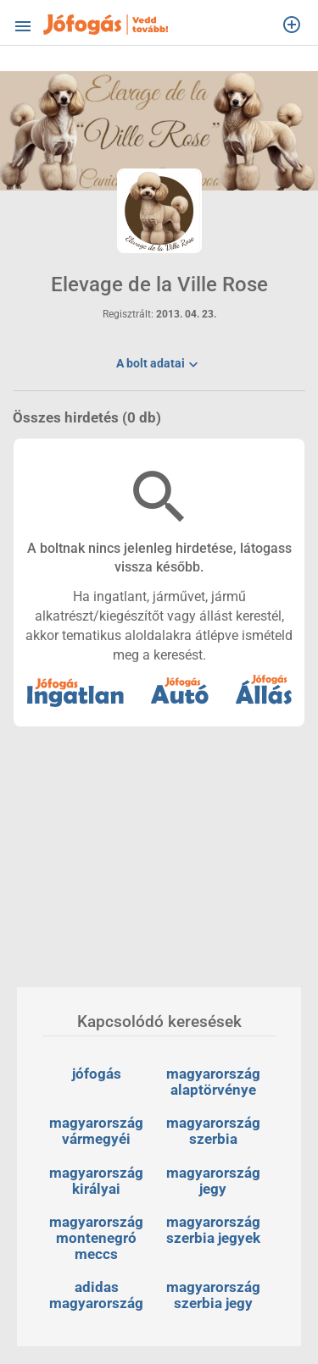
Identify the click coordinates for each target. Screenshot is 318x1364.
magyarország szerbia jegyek (215, 1229)
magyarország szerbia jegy (215, 1295)
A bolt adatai (159, 366)
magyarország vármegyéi (98, 1130)
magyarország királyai (98, 1180)
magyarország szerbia (215, 1130)
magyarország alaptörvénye (215, 1081)
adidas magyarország (96, 1295)
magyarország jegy (215, 1180)
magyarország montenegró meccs (98, 1237)
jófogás (96, 1073)
